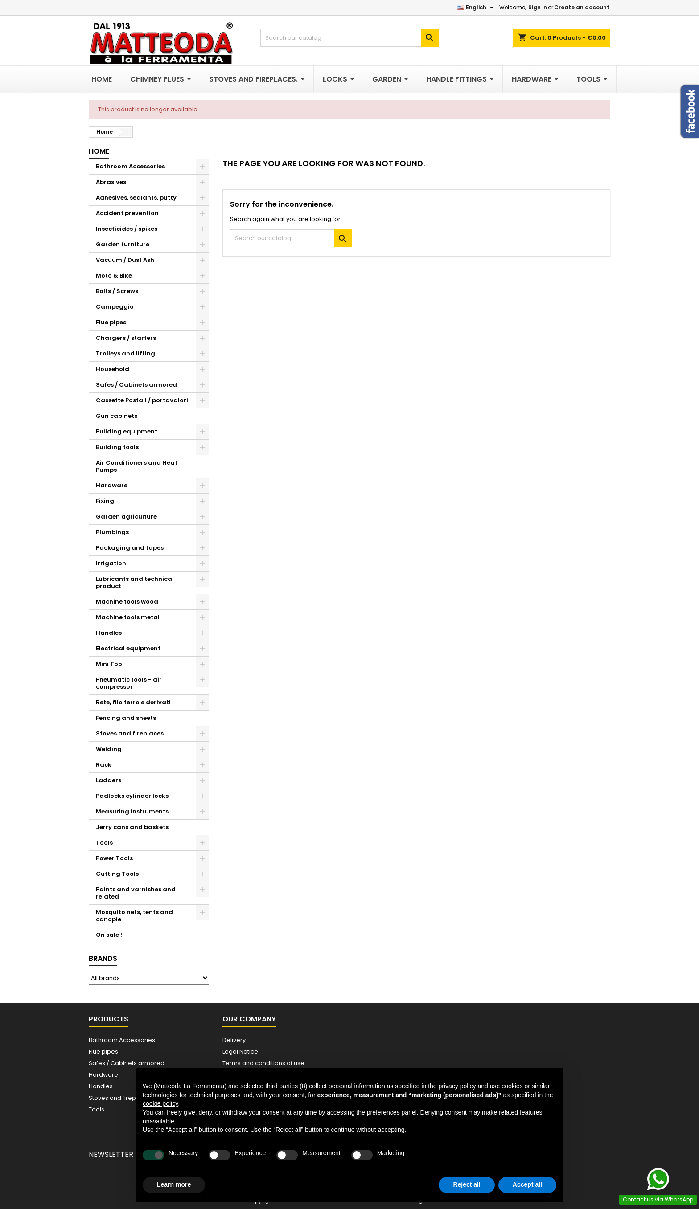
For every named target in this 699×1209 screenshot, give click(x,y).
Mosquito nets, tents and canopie (134, 915)
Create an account (581, 7)
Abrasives (111, 182)
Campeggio (115, 306)
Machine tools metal (128, 617)
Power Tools (114, 858)
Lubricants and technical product (135, 582)
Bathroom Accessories (130, 166)
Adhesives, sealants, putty (136, 197)
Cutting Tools (117, 874)
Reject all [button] (466, 1184)
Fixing (105, 501)
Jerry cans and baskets (132, 827)
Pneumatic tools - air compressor (129, 683)
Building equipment (126, 431)
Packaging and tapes (130, 547)
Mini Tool (110, 664)
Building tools (117, 447)
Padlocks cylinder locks (132, 796)
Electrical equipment (128, 648)
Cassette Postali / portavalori (142, 400)
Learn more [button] (174, 1184)
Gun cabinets (116, 416)
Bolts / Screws (117, 291)
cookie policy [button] (160, 1103)
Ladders (108, 780)
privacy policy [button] (457, 1086)
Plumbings (112, 532)
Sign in (537, 7)
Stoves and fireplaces (130, 733)
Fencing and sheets (126, 718)
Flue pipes (111, 322)
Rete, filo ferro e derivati (133, 702)
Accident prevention (127, 213)
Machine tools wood (127, 601)
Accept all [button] (527, 1184)
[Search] (349, 38)
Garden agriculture (126, 516)
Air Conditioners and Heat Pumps (136, 466)
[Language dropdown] (476, 7)
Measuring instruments (132, 811)
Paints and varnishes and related (136, 893)
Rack (103, 764)
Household (112, 369)
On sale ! (109, 935)
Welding (109, 749)
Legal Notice (240, 1051)
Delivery (234, 1040)
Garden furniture (122, 244)
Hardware (111, 485)
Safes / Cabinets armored (136, 384)
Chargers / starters (126, 338)
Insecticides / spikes (126, 229)
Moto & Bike (114, 275)
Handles (109, 633)
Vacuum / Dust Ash (125, 260)
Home (99, 151)
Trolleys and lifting (125, 353)
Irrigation (111, 563)
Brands (103, 958)
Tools (104, 842)
